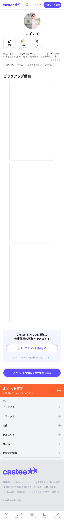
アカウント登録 (52, 5)
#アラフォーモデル (14, 65)
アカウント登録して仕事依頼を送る (32, 372)
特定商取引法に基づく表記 (47, 482)
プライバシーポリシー (23, 482)
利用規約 (7, 482)
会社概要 (37, 487)
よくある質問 (9, 492)
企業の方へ (22, 492)
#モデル (48, 65)
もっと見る (55, 59)
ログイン (37, 5)
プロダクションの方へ (39, 492)
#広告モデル (34, 65)
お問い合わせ (50, 487)
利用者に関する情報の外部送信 (17, 487)
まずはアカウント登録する (32, 348)
